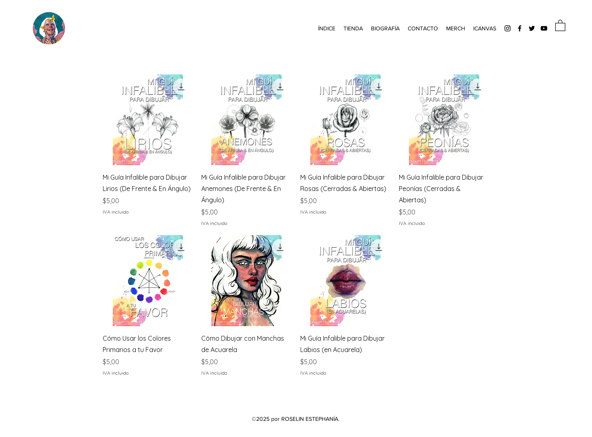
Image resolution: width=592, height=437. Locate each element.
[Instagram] (508, 28)
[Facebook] (520, 28)
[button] (326, 28)
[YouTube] (544, 28)
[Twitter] (532, 28)
